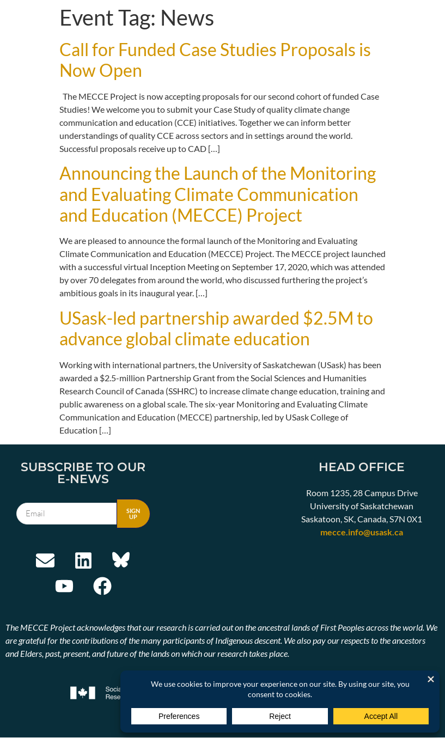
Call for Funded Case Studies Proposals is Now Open (215, 60)
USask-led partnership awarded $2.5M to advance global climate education (216, 328)
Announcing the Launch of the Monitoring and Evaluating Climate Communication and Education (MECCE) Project (217, 193)
